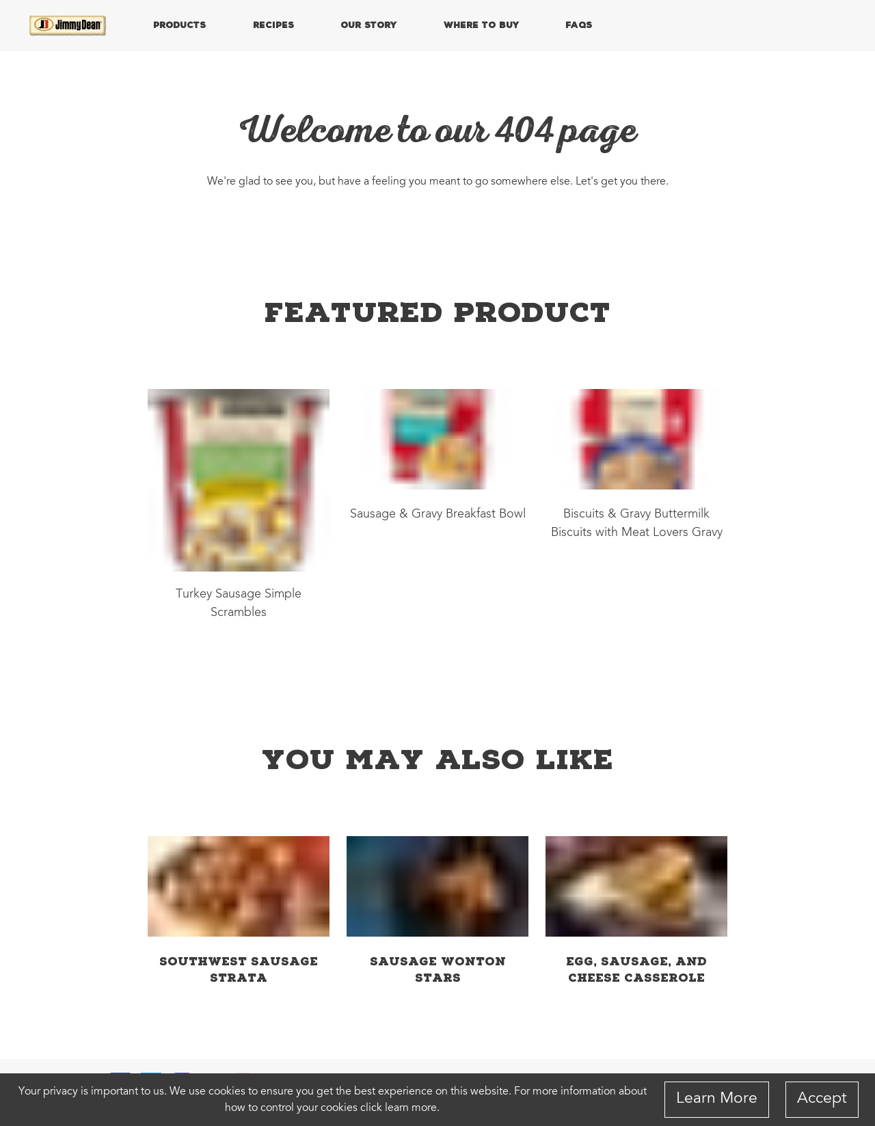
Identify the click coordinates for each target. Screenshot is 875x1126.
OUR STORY (368, 25)
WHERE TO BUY (481, 25)
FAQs (578, 25)
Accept (822, 1099)
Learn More (716, 1099)
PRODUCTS (179, 25)
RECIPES (273, 25)
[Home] (68, 25)
